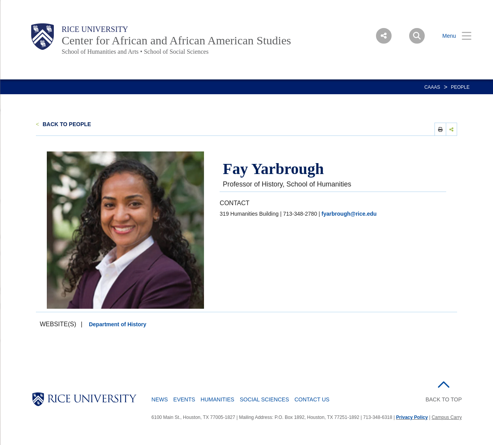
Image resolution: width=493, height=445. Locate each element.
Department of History (117, 324)
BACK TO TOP (444, 399)
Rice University (95, 29)
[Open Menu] (452, 36)
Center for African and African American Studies (176, 40)
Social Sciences (264, 399)
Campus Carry (447, 417)
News (159, 399)
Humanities (217, 399)
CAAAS (432, 87)
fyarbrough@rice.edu (348, 214)
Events (184, 399)
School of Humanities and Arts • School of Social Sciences (135, 51)
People (460, 87)
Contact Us (312, 399)
